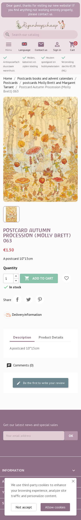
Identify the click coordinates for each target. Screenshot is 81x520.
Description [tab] (22, 337)
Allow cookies (55, 507)
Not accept (24, 507)
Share (17, 299)
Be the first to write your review (40, 383)
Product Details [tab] (51, 337)
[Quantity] (8, 278)
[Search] (40, 34)
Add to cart (38, 278)
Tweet (28, 299)
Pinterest (39, 299)
